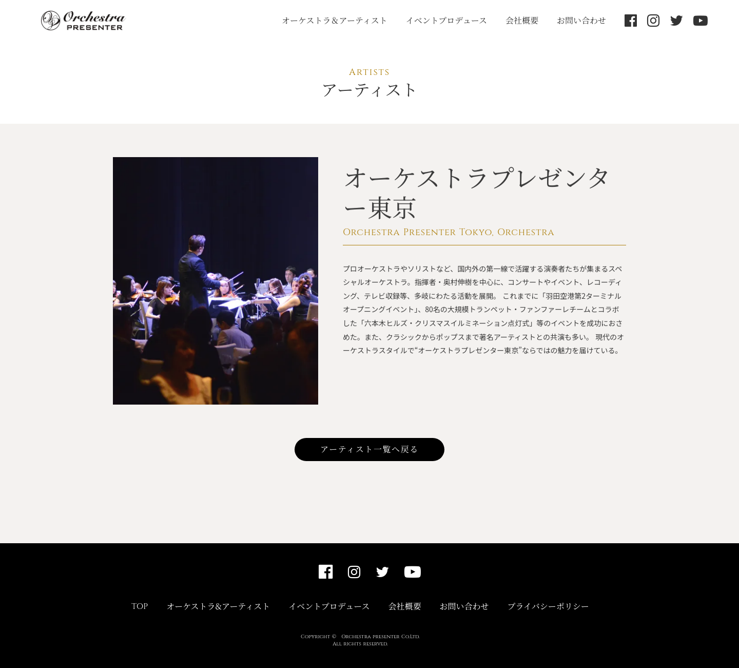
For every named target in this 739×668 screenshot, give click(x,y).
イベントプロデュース (446, 20)
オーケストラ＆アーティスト (334, 20)
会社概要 (521, 20)
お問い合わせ (581, 20)
